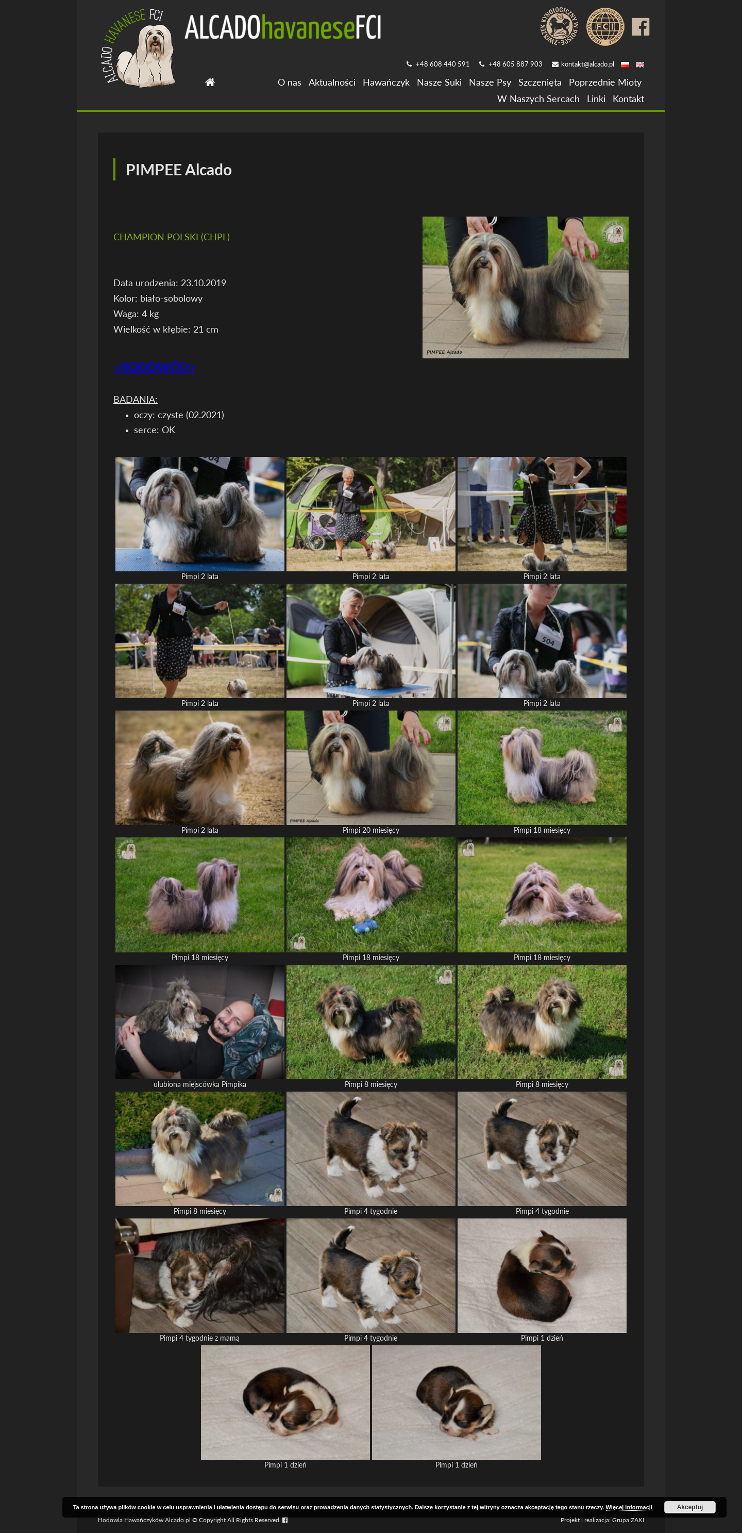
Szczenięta (540, 82)
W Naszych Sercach (538, 98)
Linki (596, 98)
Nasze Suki (439, 82)
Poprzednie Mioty (605, 82)
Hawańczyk (386, 82)
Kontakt (628, 98)
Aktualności (332, 82)
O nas (289, 82)
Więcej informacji (629, 1507)
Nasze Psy (490, 82)
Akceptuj (690, 1507)
